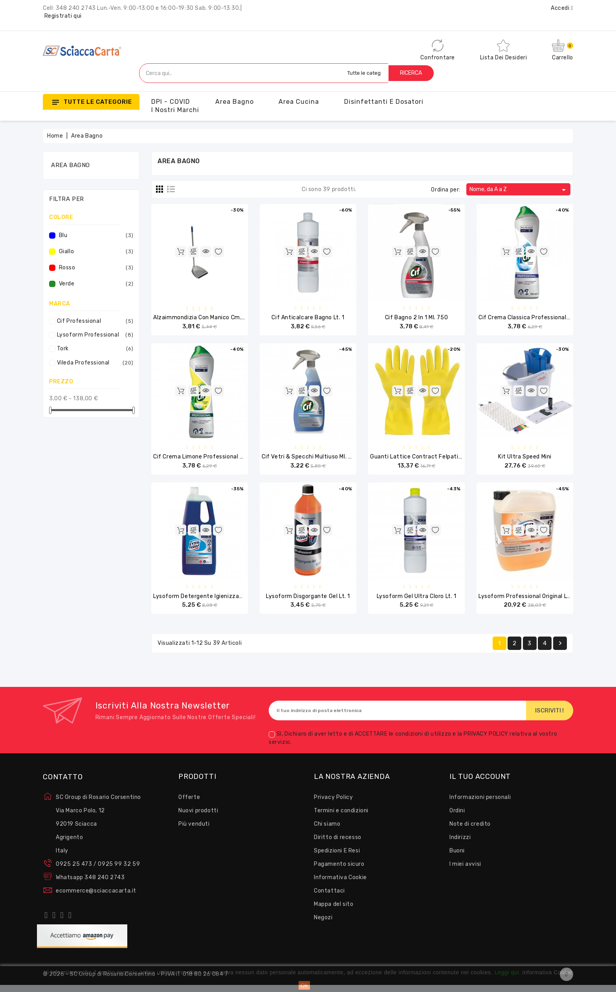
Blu (95, 235)
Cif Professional (93, 321)
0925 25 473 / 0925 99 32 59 (98, 871)
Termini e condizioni (341, 817)
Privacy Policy (333, 804)
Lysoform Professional (93, 335)
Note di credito (470, 831)
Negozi (323, 924)
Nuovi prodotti (198, 817)
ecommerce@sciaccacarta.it (96, 897)
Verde (95, 284)
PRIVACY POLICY (487, 741)
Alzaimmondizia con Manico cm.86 (201, 318)
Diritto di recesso (337, 844)
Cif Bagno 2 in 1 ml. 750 (416, 318)
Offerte (189, 804)
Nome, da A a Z (518, 190)
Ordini (457, 817)
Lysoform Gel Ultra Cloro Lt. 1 (416, 601)
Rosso (95, 268)
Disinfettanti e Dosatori (384, 101)
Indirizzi (460, 844)
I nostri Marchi (175, 110)
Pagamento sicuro (339, 871)
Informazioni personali (480, 804)
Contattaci (329, 897)
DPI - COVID (170, 101)
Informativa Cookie (340, 884)
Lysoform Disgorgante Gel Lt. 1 (308, 601)
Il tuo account (480, 784)
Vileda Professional (93, 363)
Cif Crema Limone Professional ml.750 (205, 460)
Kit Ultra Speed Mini (525, 460)
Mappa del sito (333, 911)
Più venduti (194, 831)
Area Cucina (299, 101)
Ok (304, 985)
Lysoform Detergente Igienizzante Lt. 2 (207, 601)
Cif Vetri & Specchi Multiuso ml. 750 (310, 460)
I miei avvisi (465, 871)
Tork (93, 349)
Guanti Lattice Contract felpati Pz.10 (422, 460)
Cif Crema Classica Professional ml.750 (532, 318)
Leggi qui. (508, 972)
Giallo (95, 252)
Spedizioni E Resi (337, 857)
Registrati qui (63, 16)
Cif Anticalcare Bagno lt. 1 (307, 318)
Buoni (457, 857)
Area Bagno (234, 101)
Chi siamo (327, 831)
